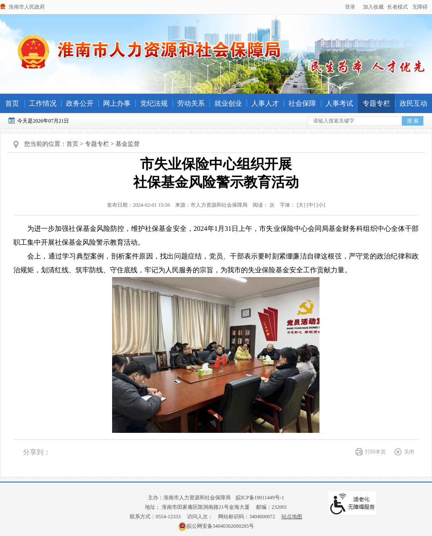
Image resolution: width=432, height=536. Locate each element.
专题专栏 (376, 103)
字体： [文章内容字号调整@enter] (300, 205)
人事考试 (339, 103)
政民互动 (413, 103)
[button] (397, 7)
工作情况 (42, 103)
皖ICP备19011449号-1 (260, 498)
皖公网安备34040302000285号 (216, 526)
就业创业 (228, 103)
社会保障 (302, 103)
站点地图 (292, 517)
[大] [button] (301, 205)
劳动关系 (191, 103)
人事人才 (265, 103)
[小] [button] (320, 205)
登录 (350, 7)
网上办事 (117, 103)
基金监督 (128, 144)
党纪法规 (154, 103)
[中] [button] (311, 205)
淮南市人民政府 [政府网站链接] (27, 7)
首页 (12, 103)
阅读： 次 (262, 205)
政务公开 (80, 103)
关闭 (409, 452)
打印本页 (375, 452)
